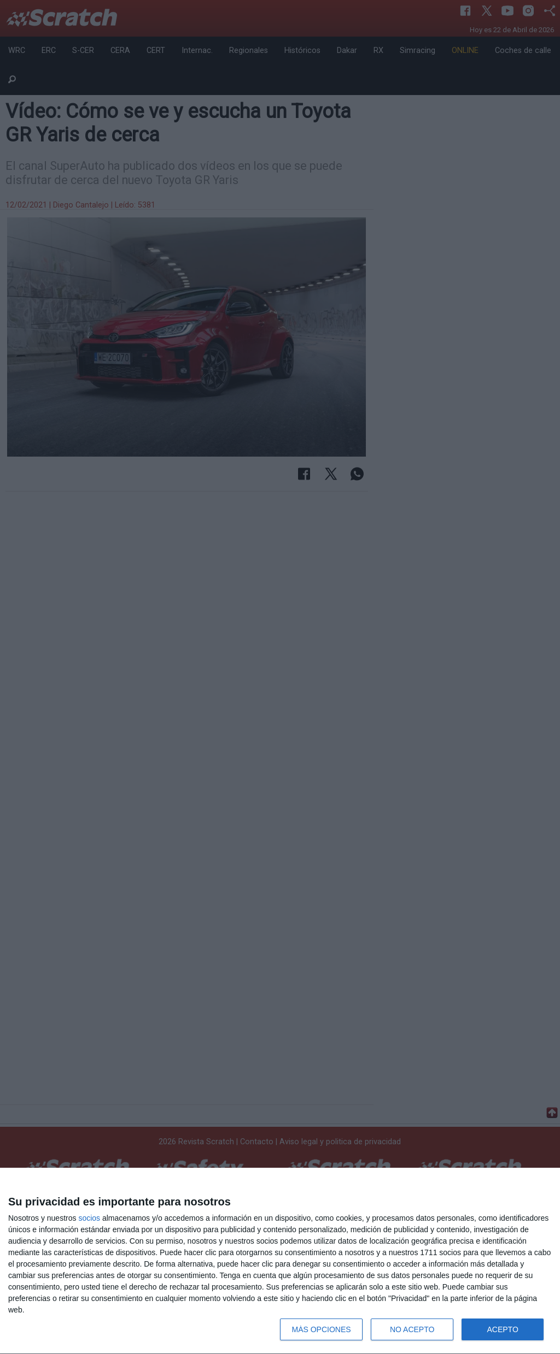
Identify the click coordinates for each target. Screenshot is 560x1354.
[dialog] (280, 1261)
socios (89, 1218)
